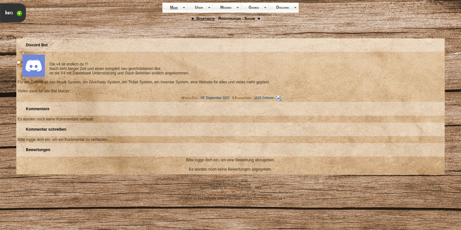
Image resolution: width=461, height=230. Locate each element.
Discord (282, 7)
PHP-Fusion (214, 195)
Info (9, 12)
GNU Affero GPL (265, 198)
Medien (225, 7)
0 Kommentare (242, 98)
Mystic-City (190, 98)
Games (254, 7)
